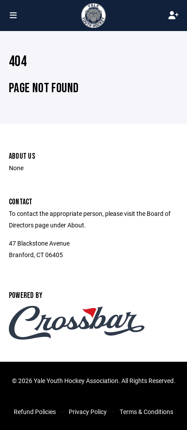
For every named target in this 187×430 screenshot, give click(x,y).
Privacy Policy (88, 411)
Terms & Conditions (146, 411)
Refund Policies (35, 411)
